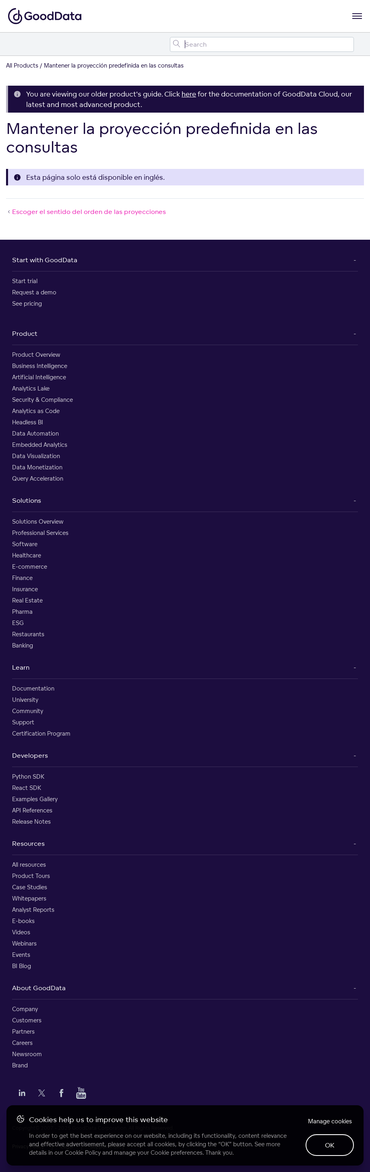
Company (25, 1008)
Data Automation (35, 433)
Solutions (26, 500)
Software (24, 544)
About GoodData (39, 988)
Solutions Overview (38, 521)
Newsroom (27, 1054)
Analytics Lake (31, 388)
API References (32, 810)
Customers (26, 1020)
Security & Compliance (42, 399)
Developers (30, 755)
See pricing (27, 303)
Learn (20, 667)
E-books (23, 920)
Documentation (33, 688)
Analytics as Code (36, 410)
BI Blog (21, 965)
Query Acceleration (37, 478)
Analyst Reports (33, 909)
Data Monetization (37, 467)
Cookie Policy (83, 1152)
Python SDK (28, 776)
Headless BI (27, 422)
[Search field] (262, 44)
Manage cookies (330, 1121)
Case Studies (29, 887)
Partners (23, 1031)
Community (27, 710)
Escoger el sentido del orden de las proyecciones (86, 212)
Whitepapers (29, 898)
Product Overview (36, 354)
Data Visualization (36, 455)
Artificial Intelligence (39, 377)
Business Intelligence (39, 365)
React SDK (26, 787)
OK (330, 1145)
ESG (18, 622)
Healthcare (26, 555)
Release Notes (31, 821)
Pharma (22, 611)
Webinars (24, 943)
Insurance (25, 589)
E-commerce (29, 566)
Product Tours (31, 875)
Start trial (24, 281)
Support (23, 722)
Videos (21, 932)
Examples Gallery (35, 799)
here (189, 94)
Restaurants (28, 634)
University (25, 699)
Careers (22, 1042)
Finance (22, 577)
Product (24, 333)
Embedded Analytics (39, 444)
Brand (20, 1065)
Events (21, 954)
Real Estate (27, 600)
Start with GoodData (44, 260)
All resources (29, 864)
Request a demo (34, 292)
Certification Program (41, 733)
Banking (22, 645)
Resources (28, 843)
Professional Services (40, 532)
